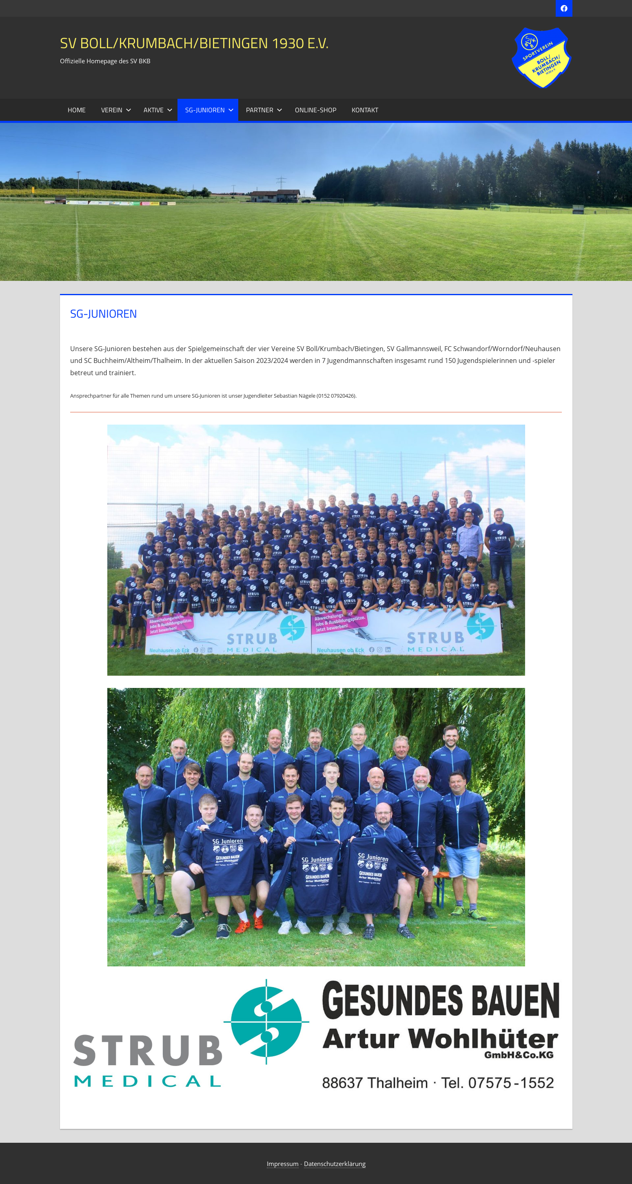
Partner (264, 110)
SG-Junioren (209, 110)
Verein (116, 110)
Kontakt (365, 110)
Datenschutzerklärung (335, 1164)
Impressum (283, 1164)
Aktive (158, 110)
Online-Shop (315, 110)
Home (77, 110)
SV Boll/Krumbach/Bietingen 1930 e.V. (194, 42)
